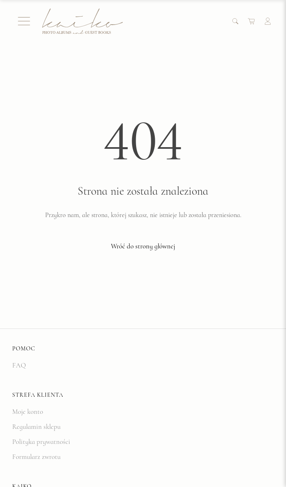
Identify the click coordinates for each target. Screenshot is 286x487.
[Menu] (24, 21)
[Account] (268, 21)
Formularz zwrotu (36, 456)
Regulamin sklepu (36, 426)
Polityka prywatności (41, 441)
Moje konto (27, 411)
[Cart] (251, 21)
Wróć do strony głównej (143, 246)
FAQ (19, 365)
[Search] (235, 21)
